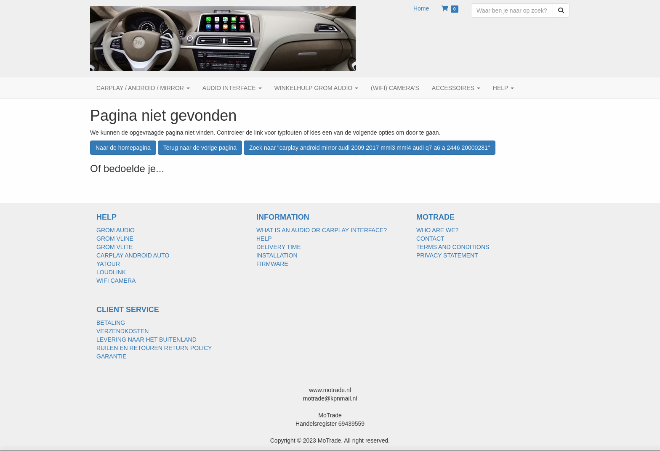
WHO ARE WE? (437, 230)
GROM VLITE (114, 247)
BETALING (110, 322)
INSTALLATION (277, 255)
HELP (264, 238)
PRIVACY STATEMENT (447, 255)
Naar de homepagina (123, 147)
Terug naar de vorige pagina (200, 147)
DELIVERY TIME (278, 247)
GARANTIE (111, 356)
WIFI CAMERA (116, 280)
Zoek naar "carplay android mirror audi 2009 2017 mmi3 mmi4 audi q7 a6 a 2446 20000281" (369, 147)
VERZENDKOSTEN (122, 331)
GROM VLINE (114, 238)
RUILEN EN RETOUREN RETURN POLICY (154, 348)
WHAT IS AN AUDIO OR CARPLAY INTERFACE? (321, 230)
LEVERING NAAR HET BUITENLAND (146, 339)
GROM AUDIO (115, 230)
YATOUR (108, 263)
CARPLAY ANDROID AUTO (133, 255)
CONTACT (430, 238)
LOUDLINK (111, 272)
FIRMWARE (272, 263)
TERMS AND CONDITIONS (452, 247)
